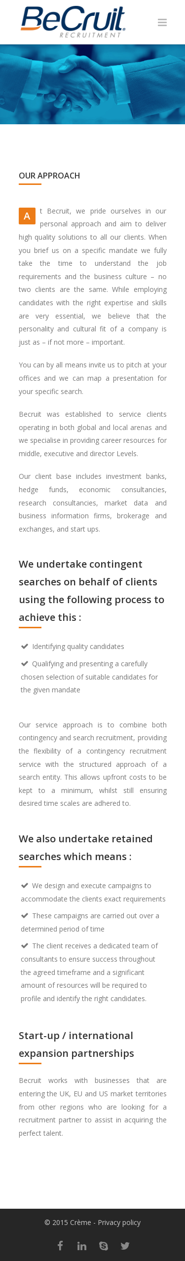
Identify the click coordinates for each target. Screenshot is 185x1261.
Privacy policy (119, 1222)
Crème (80, 1222)
